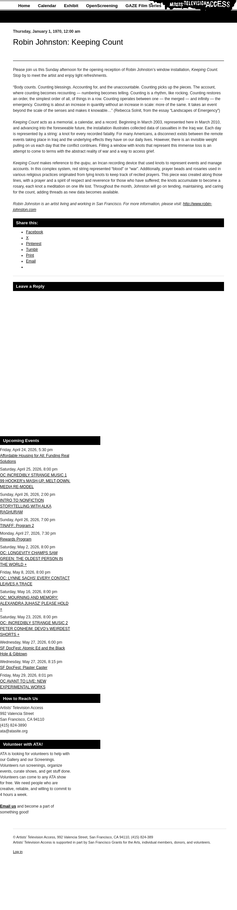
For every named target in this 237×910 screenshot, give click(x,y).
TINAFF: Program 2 (17, 525)
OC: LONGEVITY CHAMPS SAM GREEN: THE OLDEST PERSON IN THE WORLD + (31, 559)
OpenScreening (102, 5)
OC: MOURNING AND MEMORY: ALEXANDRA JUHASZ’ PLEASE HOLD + (34, 603)
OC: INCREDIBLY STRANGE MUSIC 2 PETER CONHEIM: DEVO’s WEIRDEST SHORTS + (35, 629)
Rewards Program (15, 539)
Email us (8, 806)
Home (24, 5)
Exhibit (71, 5)
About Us (27, 16)
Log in (17, 852)
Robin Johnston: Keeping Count (68, 42)
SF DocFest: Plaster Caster (23, 667)
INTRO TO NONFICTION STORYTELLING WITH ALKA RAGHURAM (25, 506)
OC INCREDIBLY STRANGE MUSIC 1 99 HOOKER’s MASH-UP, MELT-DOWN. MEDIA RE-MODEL (35, 481)
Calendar (47, 5)
